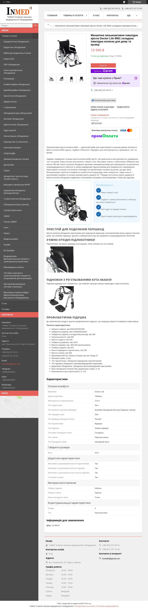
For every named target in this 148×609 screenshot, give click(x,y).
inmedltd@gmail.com (11, 364)
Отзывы (5, 309)
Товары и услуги (9, 35)
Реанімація (9, 78)
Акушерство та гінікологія (16, 141)
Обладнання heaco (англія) (16, 204)
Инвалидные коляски (14, 267)
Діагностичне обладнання (16, 124)
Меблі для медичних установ (17, 53)
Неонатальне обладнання (16, 136)
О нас (4, 303)
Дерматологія (10, 101)
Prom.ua (87, 604)
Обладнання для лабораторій (18, 113)
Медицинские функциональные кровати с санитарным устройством (17, 259)
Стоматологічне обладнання (17, 198)
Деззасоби (9, 164)
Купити (103, 65)
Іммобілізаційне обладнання (17, 90)
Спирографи (9, 153)
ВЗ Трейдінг (9, 250)
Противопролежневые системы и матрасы (14, 285)
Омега (7, 233)
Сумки (6, 170)
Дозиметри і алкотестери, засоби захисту (16, 177)
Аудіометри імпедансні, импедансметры (15, 191)
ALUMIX (7, 244)
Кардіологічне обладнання (16, 41)
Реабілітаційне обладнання (17, 84)
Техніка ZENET (10, 221)
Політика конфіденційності (108, 606)
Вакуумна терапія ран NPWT (17, 184)
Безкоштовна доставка (105, 100)
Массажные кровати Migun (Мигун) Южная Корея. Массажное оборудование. (16, 295)
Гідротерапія (10, 130)
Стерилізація (10, 107)
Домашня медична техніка (16, 159)
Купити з (103, 71)
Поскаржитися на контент (85, 606)
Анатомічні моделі (12, 147)
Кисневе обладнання (14, 118)
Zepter (7, 216)
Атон (6, 227)
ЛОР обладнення (12, 64)
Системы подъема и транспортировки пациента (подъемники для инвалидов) (17, 276)
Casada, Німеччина (13, 210)
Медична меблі (11, 239)
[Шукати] (35, 25)
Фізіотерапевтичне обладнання (13, 71)
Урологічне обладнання (15, 96)
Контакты (112, 15)
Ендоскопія (9, 58)
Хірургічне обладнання (14, 47)
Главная (52, 15)
